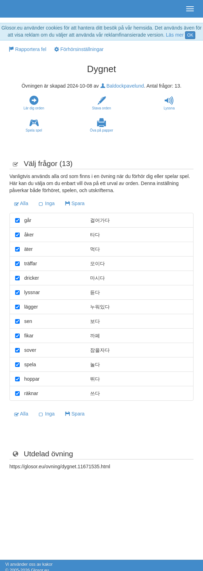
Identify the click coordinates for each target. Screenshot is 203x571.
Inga (47, 203)
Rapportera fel (27, 49)
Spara (74, 203)
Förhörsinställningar (79, 49)
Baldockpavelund (122, 86)
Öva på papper (101, 125)
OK (190, 35)
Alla (21, 203)
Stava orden (101, 103)
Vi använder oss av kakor (29, 564)
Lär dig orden (33, 103)
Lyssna (169, 103)
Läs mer (175, 35)
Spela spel (33, 125)
